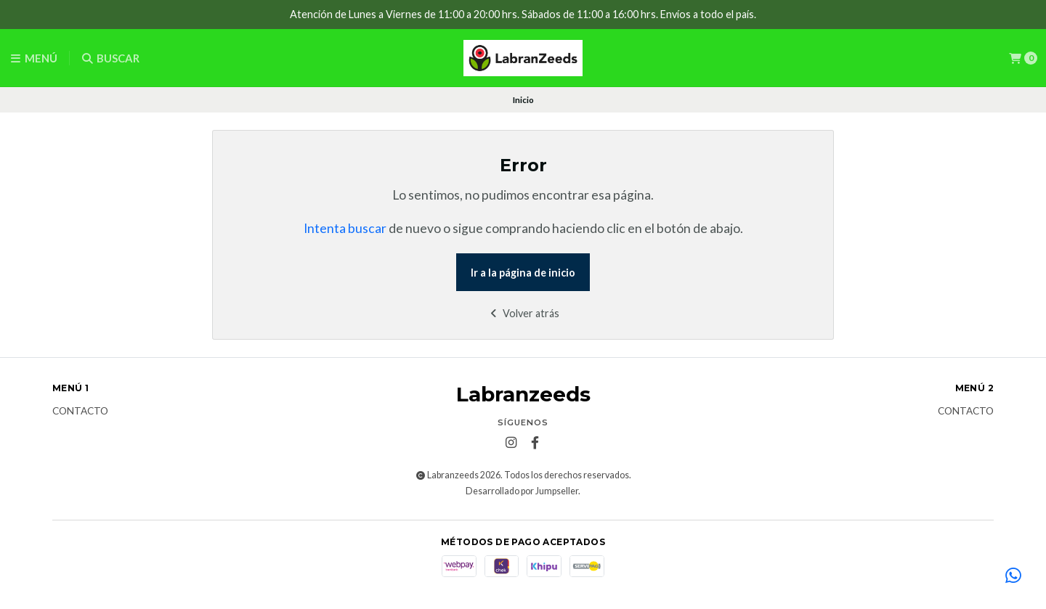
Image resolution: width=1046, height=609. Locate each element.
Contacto (80, 411)
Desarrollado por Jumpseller (522, 491)
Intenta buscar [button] (345, 228)
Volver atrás (523, 313)
